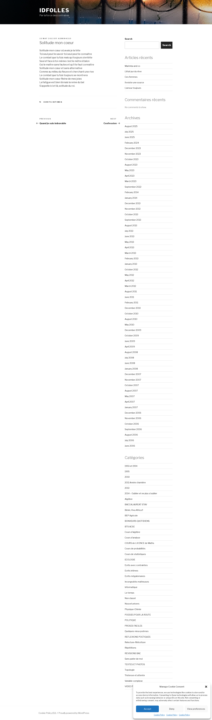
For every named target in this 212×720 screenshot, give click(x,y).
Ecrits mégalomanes (135, 576)
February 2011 (131, 302)
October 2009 (132, 335)
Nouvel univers (132, 603)
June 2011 (129, 297)
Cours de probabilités (135, 548)
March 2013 (130, 253)
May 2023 (129, 170)
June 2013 (129, 236)
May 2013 (129, 242)
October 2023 (131, 159)
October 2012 (131, 269)
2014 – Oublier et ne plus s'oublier (141, 493)
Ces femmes (131, 77)
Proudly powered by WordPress (73, 713)
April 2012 (129, 280)
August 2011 (131, 291)
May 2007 (130, 396)
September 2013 (133, 220)
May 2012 (129, 275)
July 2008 (129, 357)
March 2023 (130, 181)
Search (128, 39)
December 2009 (133, 330)
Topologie (130, 670)
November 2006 (133, 418)
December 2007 (133, 374)
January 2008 (131, 368)
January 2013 (131, 264)
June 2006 (130, 446)
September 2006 (133, 429)
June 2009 (130, 341)
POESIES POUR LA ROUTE (138, 614)
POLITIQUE (130, 620)
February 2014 (132, 192)
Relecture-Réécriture (135, 642)
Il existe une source (134, 82)
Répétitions (130, 647)
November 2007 (133, 379)
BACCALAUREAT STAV (136, 504)
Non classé (130, 598)
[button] (206, 686)
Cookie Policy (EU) (47, 713)
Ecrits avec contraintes (136, 565)
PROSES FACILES (133, 625)
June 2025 (130, 137)
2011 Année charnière (135, 482)
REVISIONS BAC (133, 653)
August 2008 (131, 352)
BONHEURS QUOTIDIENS (137, 521)
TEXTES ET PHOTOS (135, 664)
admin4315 (64, 38)
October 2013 (131, 214)
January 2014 (131, 198)
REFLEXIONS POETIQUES (137, 637)
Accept (147, 709)
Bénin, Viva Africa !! (134, 510)
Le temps (129, 592)
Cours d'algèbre (132, 532)
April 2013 (129, 247)
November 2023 (133, 154)
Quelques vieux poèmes (137, 631)
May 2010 (129, 324)
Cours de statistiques (135, 554)
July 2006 (129, 440)
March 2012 (130, 286)
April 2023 (129, 176)
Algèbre (128, 499)
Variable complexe (134, 681)
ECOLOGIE (130, 559)
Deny (171, 709)
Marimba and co (132, 66)
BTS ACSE (130, 526)
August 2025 (131, 126)
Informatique (131, 587)
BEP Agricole (131, 515)
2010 (127, 477)
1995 (127, 471)
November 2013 (132, 209)
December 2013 (132, 203)
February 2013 (131, 258)
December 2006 (133, 413)
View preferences (196, 709)
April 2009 (130, 346)
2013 (127, 488)
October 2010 (131, 313)
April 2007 (130, 401)
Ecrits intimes (53, 102)
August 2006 (131, 434)
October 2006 (132, 424)
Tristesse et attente (135, 675)
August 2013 (131, 225)
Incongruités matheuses (137, 581)
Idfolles (54, 10)
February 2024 (132, 142)
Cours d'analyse (132, 537)
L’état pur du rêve (133, 71)
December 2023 (133, 148)
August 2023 (131, 164)
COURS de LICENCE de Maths (139, 543)
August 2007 (131, 390)
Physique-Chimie (133, 609)
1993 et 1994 (131, 466)
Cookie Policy (159, 715)
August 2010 (131, 319)
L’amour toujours (133, 88)
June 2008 (130, 363)
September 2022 (133, 187)
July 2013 (129, 231)
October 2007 (132, 385)
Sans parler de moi (134, 659)
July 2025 (129, 131)
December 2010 (133, 308)
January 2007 (131, 407)
